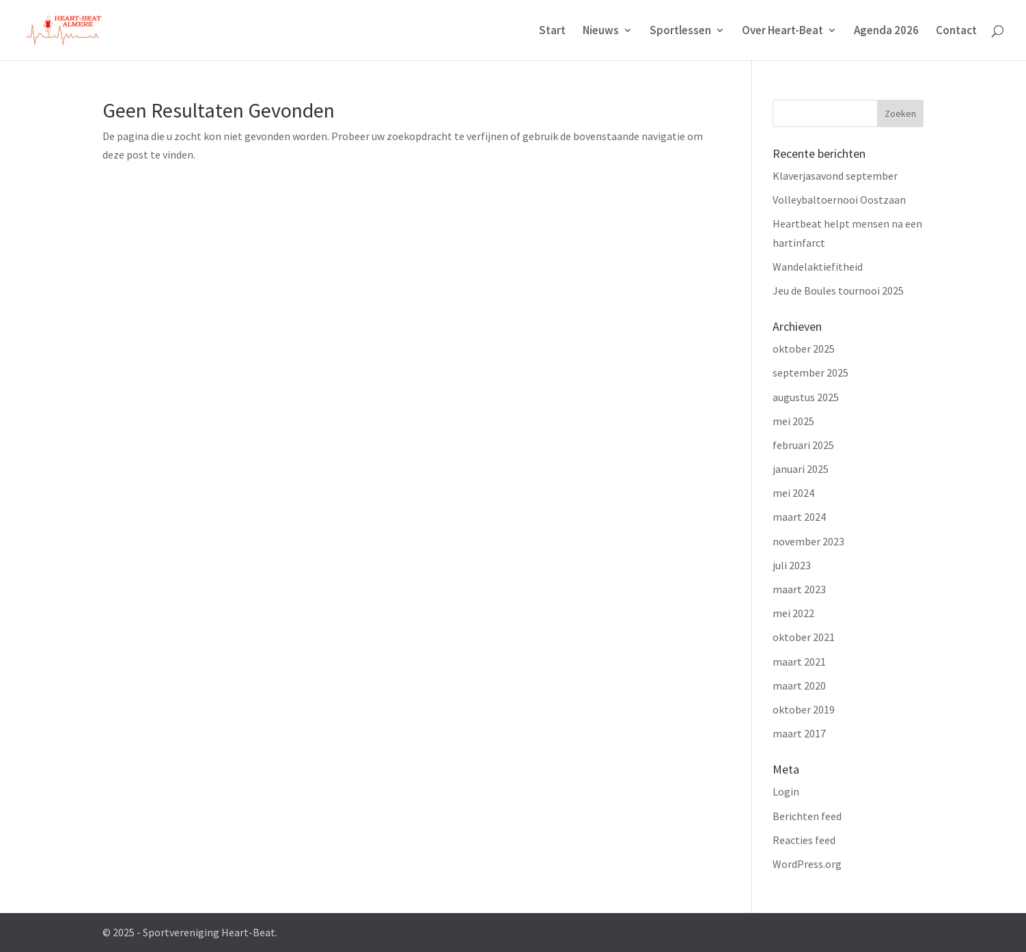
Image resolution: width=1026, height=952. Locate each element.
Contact (956, 31)
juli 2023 (792, 565)
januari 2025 (801, 469)
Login (786, 791)
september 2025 (810, 372)
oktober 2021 (804, 637)
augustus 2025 (806, 397)
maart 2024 (799, 516)
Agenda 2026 (886, 31)
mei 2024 (793, 493)
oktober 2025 (804, 348)
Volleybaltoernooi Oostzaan (839, 199)
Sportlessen (680, 31)
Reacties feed (804, 840)
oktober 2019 (804, 709)
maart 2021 (799, 661)
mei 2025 (793, 421)
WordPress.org (807, 864)
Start (552, 31)
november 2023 (808, 541)
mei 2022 (793, 613)
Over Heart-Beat (782, 31)
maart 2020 (799, 685)
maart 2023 (799, 589)
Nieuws (601, 31)
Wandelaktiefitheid (818, 266)
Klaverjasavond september (835, 175)
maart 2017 (799, 733)
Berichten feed (807, 816)
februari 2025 (803, 445)
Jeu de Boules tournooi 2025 (838, 290)
